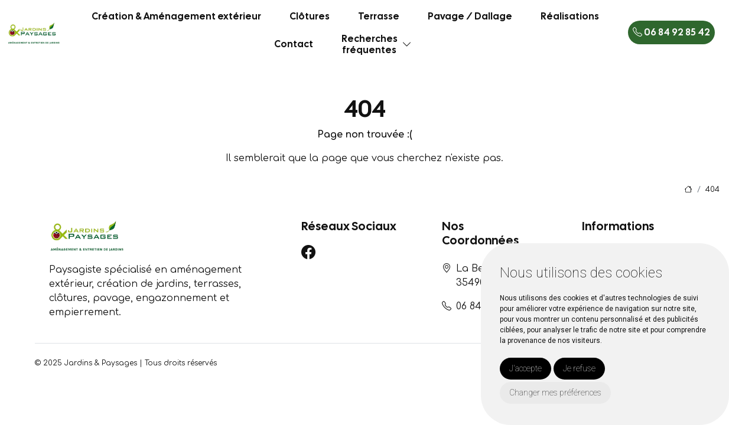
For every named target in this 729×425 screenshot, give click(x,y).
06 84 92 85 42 (671, 32)
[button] (407, 44)
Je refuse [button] (579, 368)
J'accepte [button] (525, 368)
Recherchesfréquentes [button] (369, 44)
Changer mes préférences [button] (555, 392)
